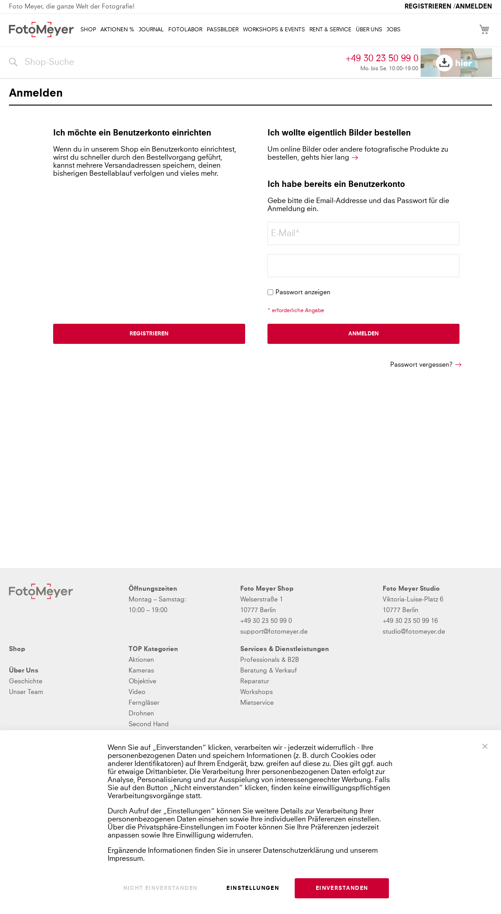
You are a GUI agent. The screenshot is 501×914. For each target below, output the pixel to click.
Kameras (141, 671)
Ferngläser (144, 703)
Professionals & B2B (269, 660)
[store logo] (41, 29)
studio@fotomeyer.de (414, 632)
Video (137, 692)
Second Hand (149, 724)
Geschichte (25, 681)
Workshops (256, 692)
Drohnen (141, 714)
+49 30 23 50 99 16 (410, 621)
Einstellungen (252, 888)
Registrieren (428, 7)
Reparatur (254, 681)
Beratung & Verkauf (268, 671)
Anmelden (473, 7)
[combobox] (175, 62)
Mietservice (257, 703)
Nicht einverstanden (160, 888)
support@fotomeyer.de (274, 632)
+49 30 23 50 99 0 (382, 58)
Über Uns (23, 671)
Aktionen (141, 660)
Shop (17, 649)
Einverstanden (342, 888)
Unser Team (26, 692)
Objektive (142, 681)
